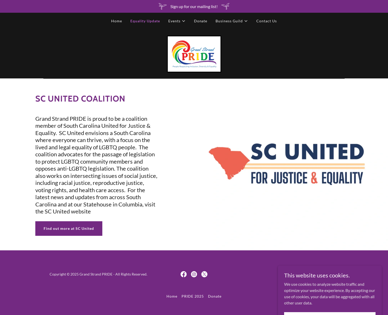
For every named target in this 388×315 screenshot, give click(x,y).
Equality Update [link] (145, 21)
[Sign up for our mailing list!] (194, 6)
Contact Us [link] (266, 21)
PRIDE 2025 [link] (193, 296)
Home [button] (171, 296)
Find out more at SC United (69, 228)
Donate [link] (201, 21)
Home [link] (116, 21)
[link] (194, 53)
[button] (177, 21)
